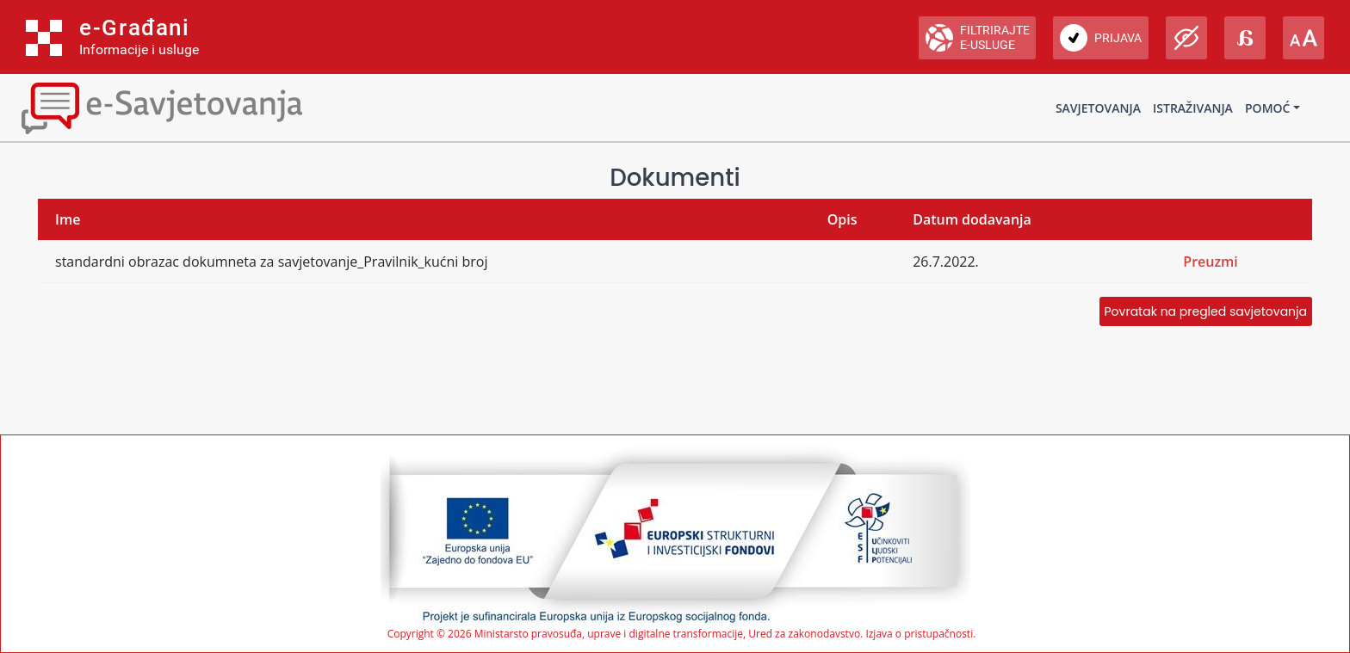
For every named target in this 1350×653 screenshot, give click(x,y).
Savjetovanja (1098, 108)
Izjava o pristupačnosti (919, 633)
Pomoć (1267, 108)
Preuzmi (1210, 261)
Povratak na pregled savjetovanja (1206, 311)
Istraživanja (1193, 108)
